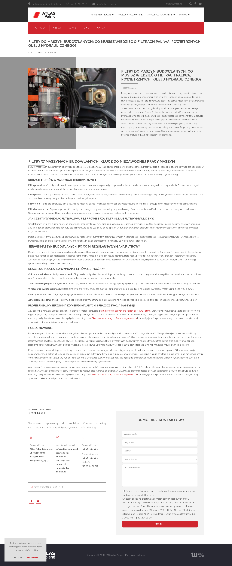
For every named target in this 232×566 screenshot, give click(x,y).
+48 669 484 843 (90, 465)
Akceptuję (32, 557)
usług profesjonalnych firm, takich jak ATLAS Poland (125, 311)
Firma (40, 52)
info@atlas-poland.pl (106, 4)
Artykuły (52, 52)
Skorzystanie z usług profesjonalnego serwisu (114, 318)
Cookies (17, 557)
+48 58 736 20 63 (90, 449)
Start (30, 52)
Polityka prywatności (135, 555)
